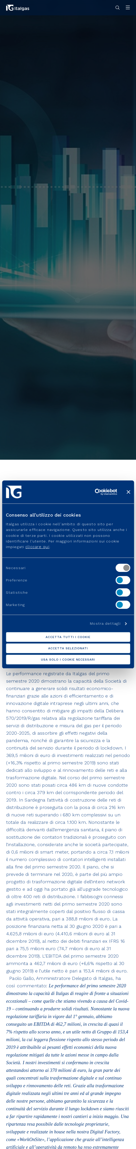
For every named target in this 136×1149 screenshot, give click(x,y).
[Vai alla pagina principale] (17, 8)
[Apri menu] (128, 7)
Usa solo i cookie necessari (68, 659)
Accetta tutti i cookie (68, 637)
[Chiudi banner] (128, 492)
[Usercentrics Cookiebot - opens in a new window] (94, 492)
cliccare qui (37, 547)
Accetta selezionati (68, 648)
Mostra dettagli (105, 623)
